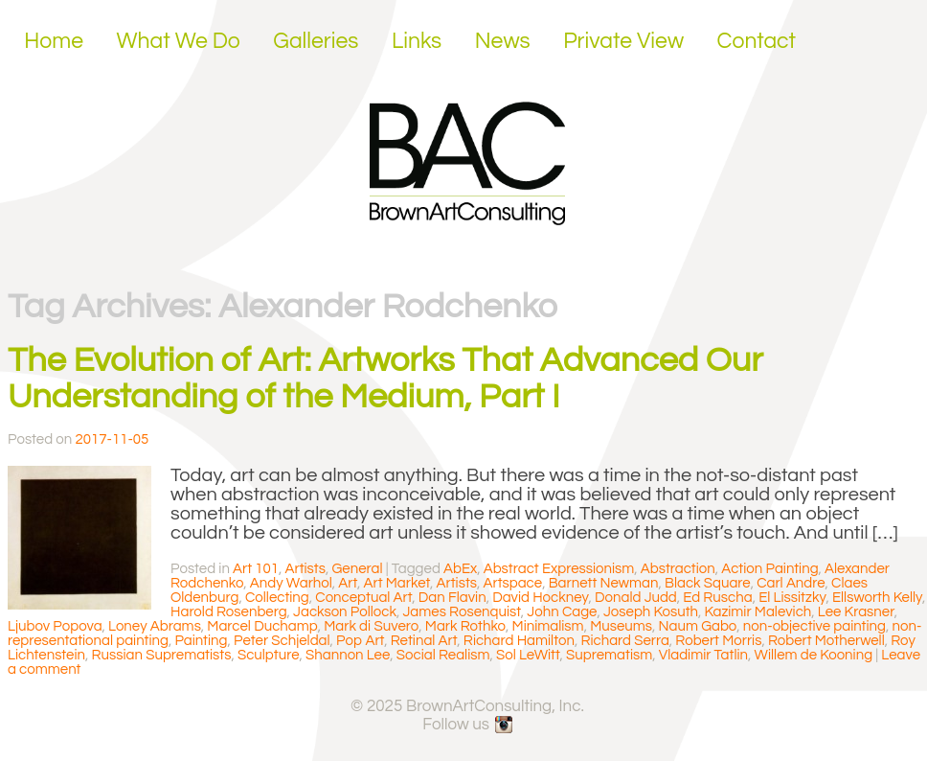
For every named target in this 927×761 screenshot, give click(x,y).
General (356, 569)
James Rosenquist (461, 612)
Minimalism (548, 626)
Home (53, 41)
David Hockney (540, 597)
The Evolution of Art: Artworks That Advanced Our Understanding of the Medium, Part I (385, 378)
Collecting (277, 597)
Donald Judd (636, 597)
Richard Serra (624, 641)
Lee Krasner (856, 612)
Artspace (513, 583)
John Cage (562, 612)
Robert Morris (718, 641)
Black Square (708, 583)
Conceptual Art (363, 597)
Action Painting (769, 569)
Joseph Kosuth (650, 612)
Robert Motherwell (826, 641)
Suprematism (609, 655)
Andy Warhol (291, 583)
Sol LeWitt (528, 655)
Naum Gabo (698, 626)
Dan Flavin (452, 597)
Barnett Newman (604, 583)
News (503, 41)
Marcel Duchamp (262, 626)
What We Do (178, 41)
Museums (621, 626)
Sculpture (268, 655)
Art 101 (256, 569)
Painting (200, 641)
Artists (305, 569)
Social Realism (443, 655)
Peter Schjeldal (282, 641)
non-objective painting (814, 626)
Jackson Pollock (344, 612)
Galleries (315, 41)
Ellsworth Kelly (877, 597)
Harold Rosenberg (228, 612)
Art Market (397, 583)
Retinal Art (424, 641)
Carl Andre (791, 583)
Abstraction (678, 569)
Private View (623, 41)
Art (347, 583)
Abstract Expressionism (559, 569)
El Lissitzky (791, 597)
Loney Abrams (154, 626)
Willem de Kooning (813, 655)
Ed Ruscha (717, 597)
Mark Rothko (465, 626)
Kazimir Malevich (758, 612)
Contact (757, 41)
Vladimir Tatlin (703, 655)
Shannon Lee (347, 655)
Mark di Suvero (371, 626)
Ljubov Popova (55, 626)
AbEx (460, 569)
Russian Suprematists (162, 655)
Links (416, 41)
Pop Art (360, 641)
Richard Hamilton (519, 641)
